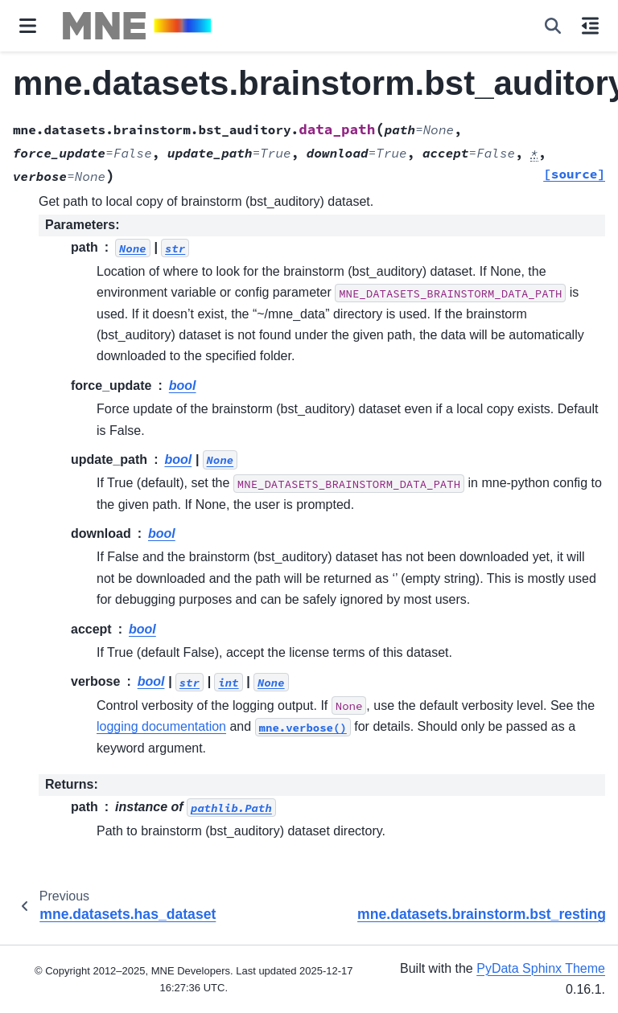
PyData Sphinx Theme (540, 968)
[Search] (552, 25)
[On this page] (590, 25)
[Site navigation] (28, 25)
